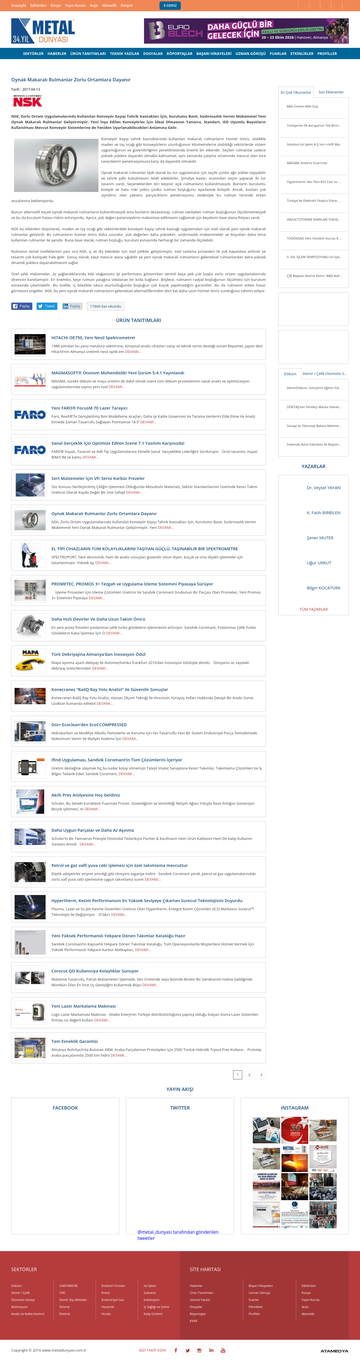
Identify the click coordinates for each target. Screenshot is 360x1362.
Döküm (290, 373)
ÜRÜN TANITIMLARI (88, 53)
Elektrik (64, 1314)
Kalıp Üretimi (153, 1314)
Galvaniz (150, 1293)
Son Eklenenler (331, 92)
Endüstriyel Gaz (113, 1300)
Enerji (106, 1293)
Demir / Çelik (314, 373)
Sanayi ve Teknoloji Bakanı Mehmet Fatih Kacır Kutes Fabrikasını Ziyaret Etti (316, 426)
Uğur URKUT (307, 563)
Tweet (50, 306)
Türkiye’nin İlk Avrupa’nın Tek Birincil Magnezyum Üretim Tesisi (316, 125)
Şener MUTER (309, 538)
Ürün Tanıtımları (201, 1293)
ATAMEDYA (334, 1351)
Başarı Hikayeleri (261, 1285)
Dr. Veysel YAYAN (312, 487)
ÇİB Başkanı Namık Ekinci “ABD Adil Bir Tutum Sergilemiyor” (316, 276)
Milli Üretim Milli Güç (302, 106)
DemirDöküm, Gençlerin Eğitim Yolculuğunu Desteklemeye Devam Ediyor (316, 388)
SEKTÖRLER (33, 53)
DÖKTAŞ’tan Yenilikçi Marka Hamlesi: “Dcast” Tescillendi (316, 407)
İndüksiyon (151, 1300)
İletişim (127, 5)
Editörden (38, 5)
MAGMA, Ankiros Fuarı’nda (307, 163)
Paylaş (25, 306)
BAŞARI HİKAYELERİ (213, 53)
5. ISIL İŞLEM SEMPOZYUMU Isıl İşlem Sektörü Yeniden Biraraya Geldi (316, 257)
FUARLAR (278, 53)
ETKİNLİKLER (302, 53)
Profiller (254, 1314)
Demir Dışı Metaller (73, 1300)
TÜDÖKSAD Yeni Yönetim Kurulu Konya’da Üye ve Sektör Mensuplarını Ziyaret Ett (316, 238)
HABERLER (57, 53)
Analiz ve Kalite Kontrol (27, 1314)
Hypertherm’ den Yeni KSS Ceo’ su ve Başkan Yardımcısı (316, 182)
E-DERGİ (170, 5)
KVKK (193, 1321)
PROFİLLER (327, 53)
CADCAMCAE (68, 1285)
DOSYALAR (153, 53)
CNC (62, 1293)
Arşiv (94, 5)
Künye (56, 5)
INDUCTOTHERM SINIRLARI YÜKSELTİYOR (316, 219)
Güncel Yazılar (200, 1300)
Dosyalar (196, 1307)
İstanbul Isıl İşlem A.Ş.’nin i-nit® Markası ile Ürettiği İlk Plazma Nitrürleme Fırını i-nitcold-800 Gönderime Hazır (316, 144)
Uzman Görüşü (259, 1293)
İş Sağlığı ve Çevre (156, 1307)
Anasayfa (18, 5)
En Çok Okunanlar (296, 92)
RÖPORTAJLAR (179, 53)
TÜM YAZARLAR (313, 609)
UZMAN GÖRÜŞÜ (250, 53)
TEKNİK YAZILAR (124, 53)
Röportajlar (198, 1314)
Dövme (64, 1307)
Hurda (106, 1314)
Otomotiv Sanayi (337, 373)
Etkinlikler (256, 1307)
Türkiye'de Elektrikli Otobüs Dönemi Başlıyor (316, 200)
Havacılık (108, 1307)
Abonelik (109, 5)
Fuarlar (254, 1300)
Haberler (196, 1285)
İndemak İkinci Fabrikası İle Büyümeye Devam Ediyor (316, 444)
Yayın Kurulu (75, 5)
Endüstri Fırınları (113, 1285)
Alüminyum (19, 1307)
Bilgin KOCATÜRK (312, 588)
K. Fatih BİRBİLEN (312, 513)
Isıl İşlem (150, 1285)
